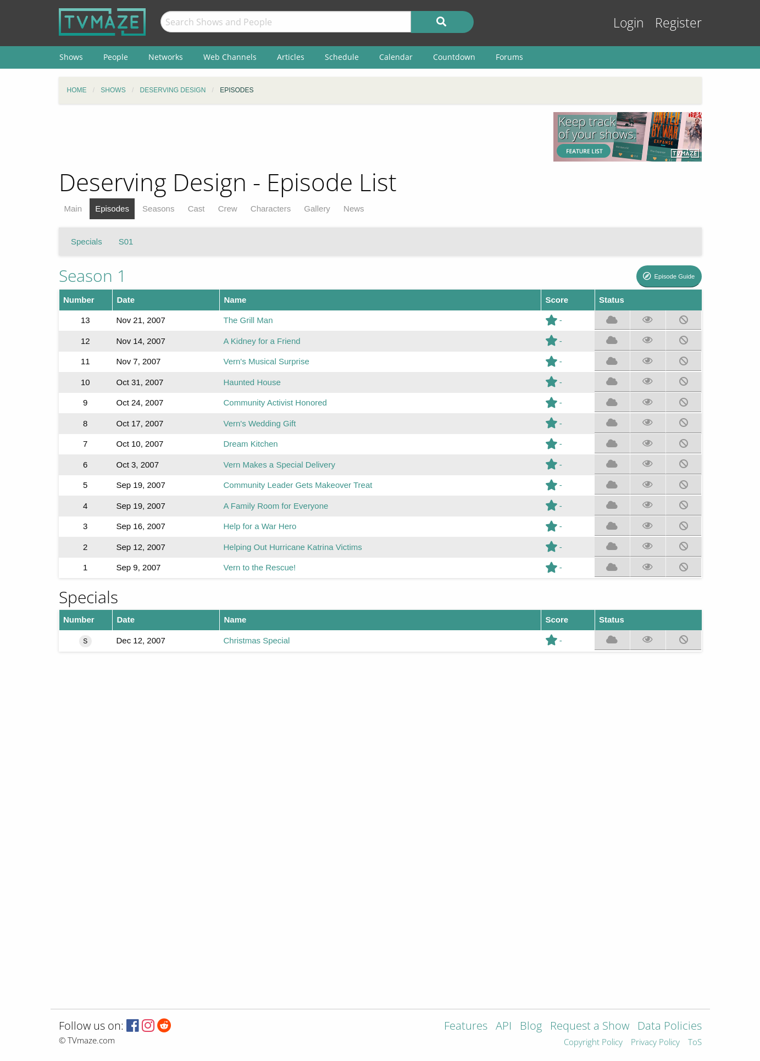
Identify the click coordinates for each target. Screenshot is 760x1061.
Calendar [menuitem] (396, 57)
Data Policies (669, 1026)
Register (678, 22)
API (504, 1026)
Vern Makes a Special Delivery (279, 464)
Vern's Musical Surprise (266, 361)
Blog (531, 1026)
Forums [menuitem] (509, 57)
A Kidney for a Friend (262, 341)
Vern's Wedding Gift (260, 423)
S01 (126, 241)
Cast (196, 208)
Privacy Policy (655, 1042)
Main (73, 208)
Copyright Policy (593, 1042)
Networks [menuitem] (165, 57)
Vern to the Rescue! (260, 567)
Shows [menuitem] (71, 57)
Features (465, 1026)
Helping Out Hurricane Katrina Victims (293, 547)
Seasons (158, 208)
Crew (227, 208)
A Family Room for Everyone (276, 505)
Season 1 (92, 275)
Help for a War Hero (260, 526)
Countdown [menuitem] (454, 57)
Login (628, 22)
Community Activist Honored (275, 402)
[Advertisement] (298, 137)
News (353, 208)
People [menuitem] (115, 57)
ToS (695, 1042)
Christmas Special (257, 640)
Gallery (317, 208)
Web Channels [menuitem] (230, 57)
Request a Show (589, 1026)
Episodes (112, 208)
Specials (86, 241)
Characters (271, 208)
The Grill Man (248, 320)
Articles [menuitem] (290, 57)
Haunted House (252, 382)
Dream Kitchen (251, 443)
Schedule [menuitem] (342, 57)
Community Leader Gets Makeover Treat (298, 485)
